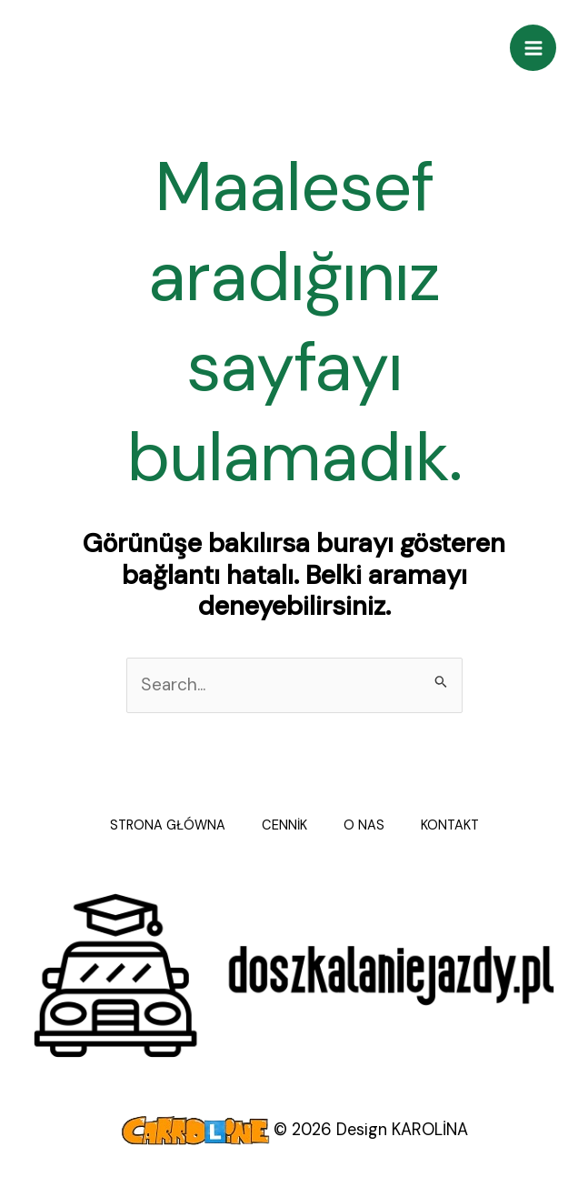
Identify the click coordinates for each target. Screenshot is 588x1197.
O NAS (364, 825)
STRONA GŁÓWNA (167, 825)
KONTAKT (450, 825)
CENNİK (284, 825)
